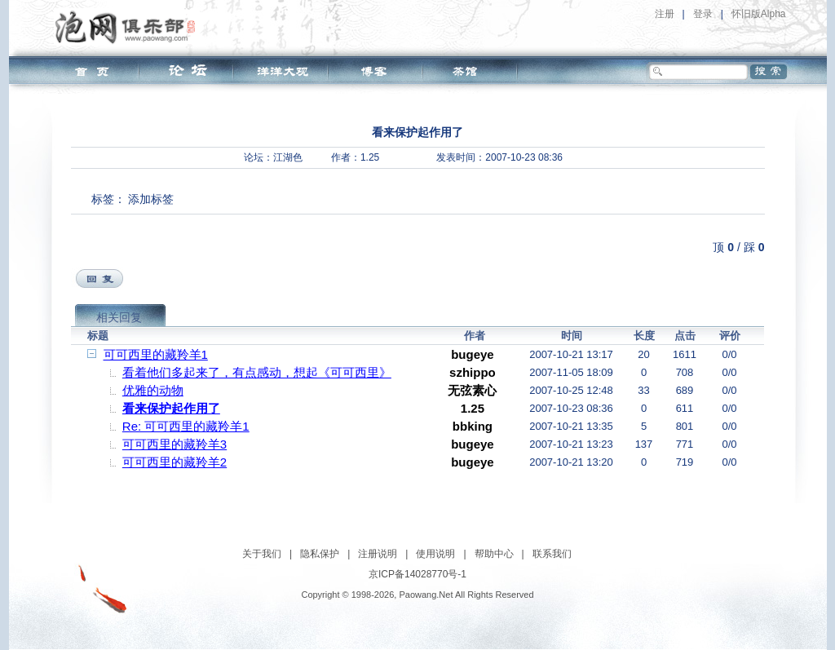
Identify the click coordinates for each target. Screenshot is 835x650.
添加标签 (151, 199)
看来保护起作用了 (171, 408)
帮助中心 (494, 553)
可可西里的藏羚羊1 (156, 354)
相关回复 (119, 317)
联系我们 (552, 553)
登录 (703, 14)
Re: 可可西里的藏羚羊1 (186, 426)
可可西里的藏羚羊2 (174, 462)
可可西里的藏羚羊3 (174, 444)
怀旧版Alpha (758, 14)
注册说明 (377, 553)
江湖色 (288, 157)
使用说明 (435, 553)
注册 (664, 14)
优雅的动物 (152, 390)
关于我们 (261, 553)
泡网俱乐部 (129, 27)
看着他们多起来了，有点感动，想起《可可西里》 (256, 372)
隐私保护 (319, 553)
